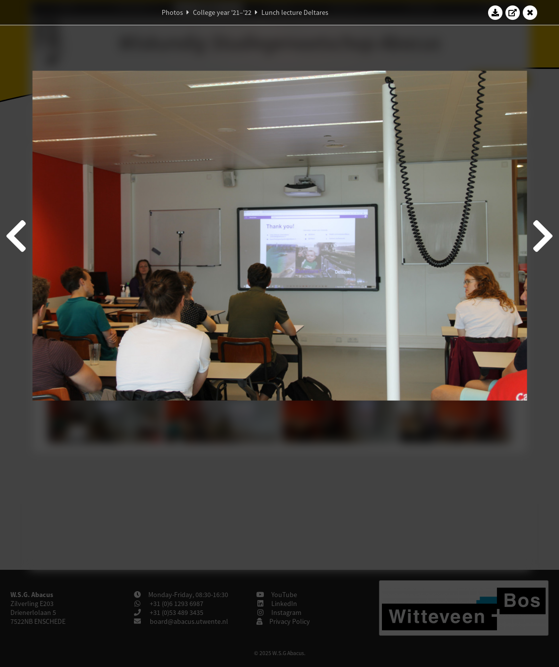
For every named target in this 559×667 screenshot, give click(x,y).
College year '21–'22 (222, 12)
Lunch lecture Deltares (294, 12)
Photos (172, 12)
